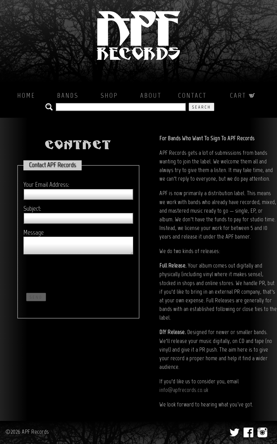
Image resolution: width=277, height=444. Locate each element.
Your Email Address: (46, 185)
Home (26, 96)
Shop (109, 96)
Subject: (32, 209)
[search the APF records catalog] (120, 107)
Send (36, 297)
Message (33, 233)
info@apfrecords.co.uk (183, 390)
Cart (242, 96)
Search (201, 107)
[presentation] (65, 272)
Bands (68, 96)
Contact (192, 96)
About (151, 96)
